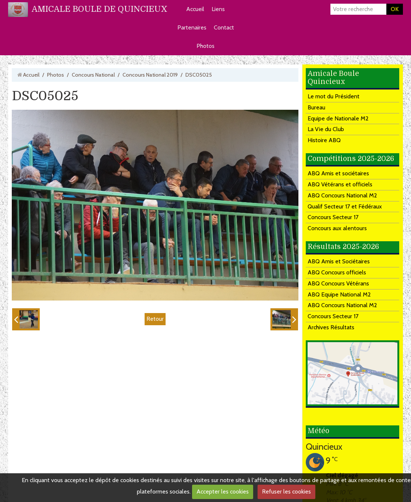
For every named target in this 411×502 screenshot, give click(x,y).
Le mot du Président (333, 96)
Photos (205, 45)
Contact (224, 27)
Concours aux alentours (337, 228)
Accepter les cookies (222, 491)
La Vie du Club (326, 129)
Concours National (93, 74)
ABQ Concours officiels (337, 272)
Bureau (316, 107)
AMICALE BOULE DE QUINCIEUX (99, 9)
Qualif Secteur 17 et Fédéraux (345, 206)
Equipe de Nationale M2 (338, 118)
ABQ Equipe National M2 (339, 294)
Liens (218, 9)
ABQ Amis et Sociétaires (339, 261)
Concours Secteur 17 (333, 217)
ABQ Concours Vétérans (338, 283)
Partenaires (191, 27)
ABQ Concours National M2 (342, 195)
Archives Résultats (331, 327)
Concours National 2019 (150, 74)
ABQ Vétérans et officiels (340, 184)
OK (394, 9)
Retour (155, 318)
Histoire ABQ (324, 140)
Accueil (195, 9)
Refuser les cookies (286, 491)
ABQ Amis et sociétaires (338, 173)
